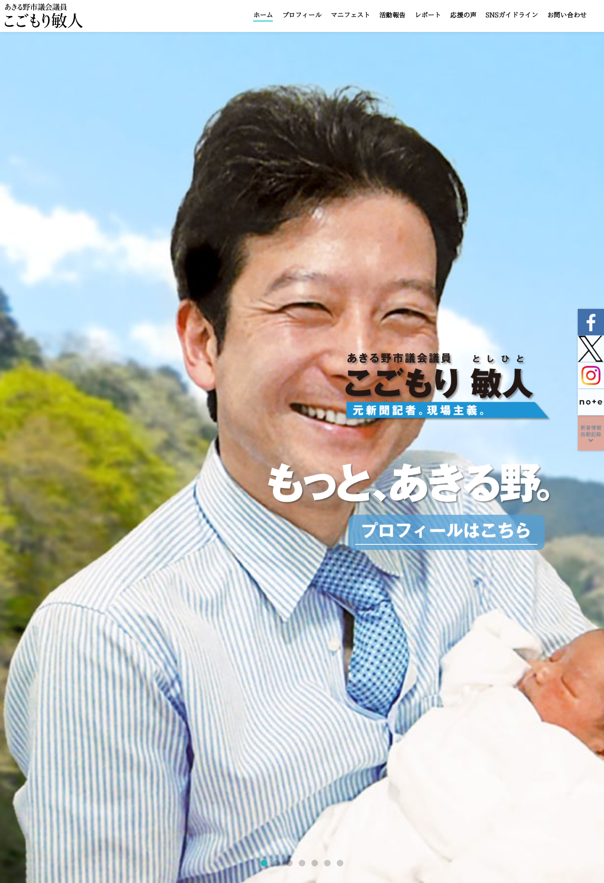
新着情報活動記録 (590, 434)
